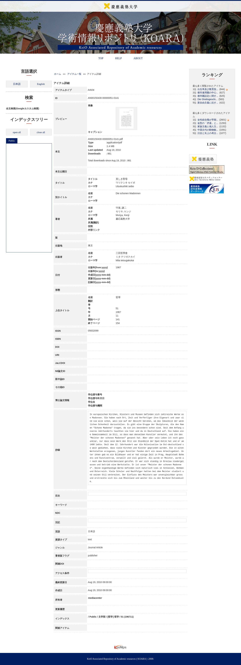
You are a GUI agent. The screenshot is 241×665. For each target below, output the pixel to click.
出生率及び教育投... (207, 89)
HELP (118, 58)
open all (17, 132)
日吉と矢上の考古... (207, 133)
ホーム (57, 74)
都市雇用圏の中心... (207, 92)
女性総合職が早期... (207, 119)
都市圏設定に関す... (207, 96)
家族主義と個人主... (207, 126)
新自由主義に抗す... (207, 102)
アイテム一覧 (74, 74)
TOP (100, 58)
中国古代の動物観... (207, 129)
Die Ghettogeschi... (207, 99)
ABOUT (138, 58)
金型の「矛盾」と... (207, 123)
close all (41, 132)
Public (12, 140)
